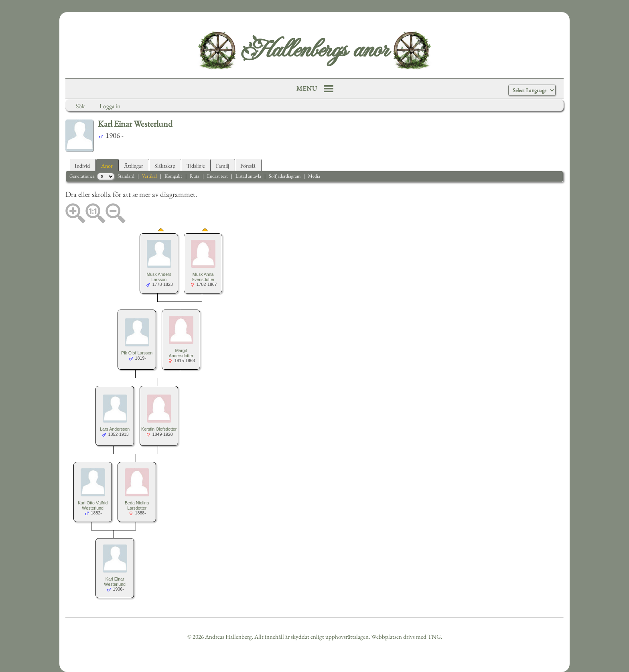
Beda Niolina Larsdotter (137, 505)
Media (314, 176)
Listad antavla (248, 176)
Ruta (194, 176)
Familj (222, 165)
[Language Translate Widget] (532, 90)
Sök (80, 106)
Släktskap (164, 165)
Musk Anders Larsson (158, 277)
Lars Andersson (115, 429)
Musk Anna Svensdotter (203, 277)
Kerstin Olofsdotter (159, 429)
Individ (82, 165)
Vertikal (149, 176)
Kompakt (173, 176)
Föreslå (248, 165)
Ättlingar (133, 165)
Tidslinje (196, 165)
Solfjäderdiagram (284, 176)
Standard (126, 176)
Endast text (217, 176)
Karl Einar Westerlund (115, 582)
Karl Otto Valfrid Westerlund (93, 505)
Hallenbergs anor (314, 50)
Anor (107, 165)
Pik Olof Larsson (136, 352)
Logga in (109, 106)
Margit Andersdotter (181, 353)
